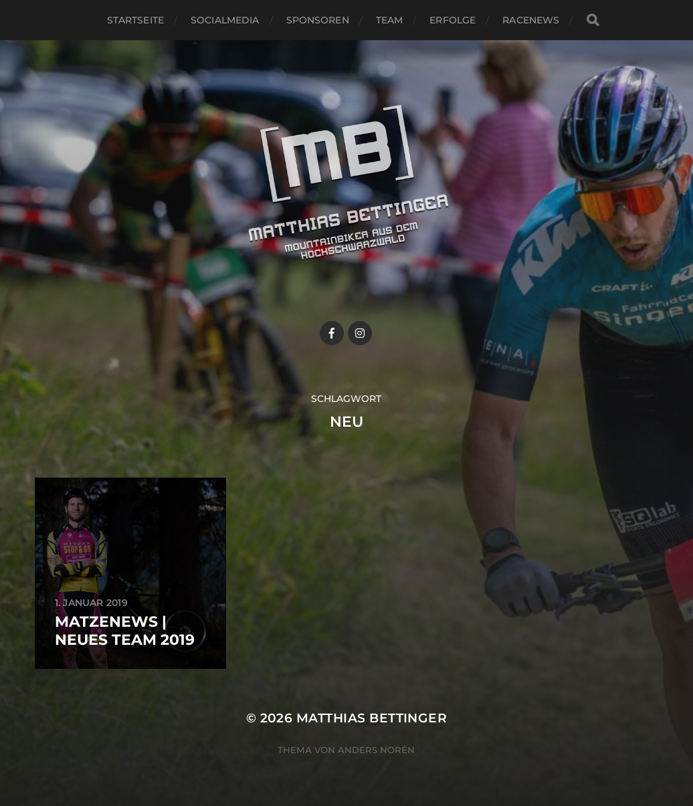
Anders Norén (376, 749)
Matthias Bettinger (371, 718)
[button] (665, 18)
